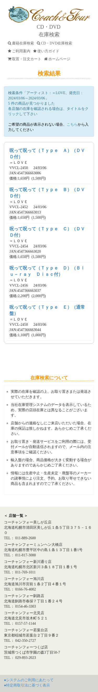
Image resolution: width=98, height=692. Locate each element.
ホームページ (58, 59)
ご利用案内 (20, 51)
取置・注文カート (25, 59)
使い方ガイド (47, 51)
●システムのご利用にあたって (29, 680)
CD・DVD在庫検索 (55, 43)
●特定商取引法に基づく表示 (27, 685)
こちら (72, 124)
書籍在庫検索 (22, 43)
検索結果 (49, 73)
